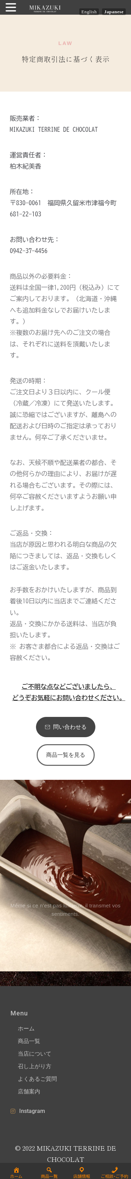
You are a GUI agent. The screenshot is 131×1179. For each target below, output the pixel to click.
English (89, 11)
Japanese (114, 11)
